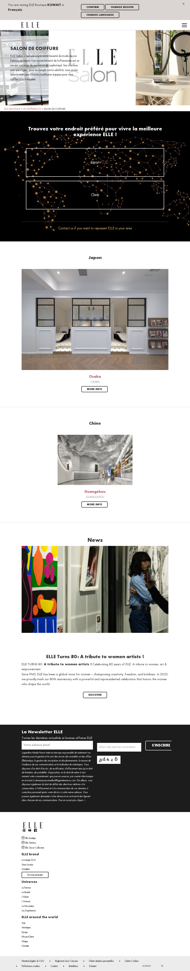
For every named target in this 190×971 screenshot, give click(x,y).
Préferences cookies (31, 966)
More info (94, 389)
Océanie (25, 946)
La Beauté (26, 892)
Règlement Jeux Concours (66, 961)
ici (84, 800)
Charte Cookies (132, 961)
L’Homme (26, 901)
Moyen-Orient (28, 937)
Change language (100, 15)
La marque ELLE (29, 860)
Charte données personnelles (101, 961)
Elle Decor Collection (33, 847)
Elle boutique (29, 838)
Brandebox (73, 966)
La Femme (26, 888)
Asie (23, 923)
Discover (95, 695)
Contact (54, 966)
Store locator (27, 865)
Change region (122, 7)
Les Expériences (29, 911)
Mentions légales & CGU (33, 961)
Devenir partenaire (35, 875)
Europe (25, 932)
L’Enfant (25, 897)
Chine (95, 195)
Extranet (92, 966)
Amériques (26, 928)
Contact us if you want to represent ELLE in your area (95, 228)
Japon (95, 162)
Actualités (26, 869)
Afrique (25, 941)
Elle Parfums (29, 842)
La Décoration (28, 906)
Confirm (92, 7)
